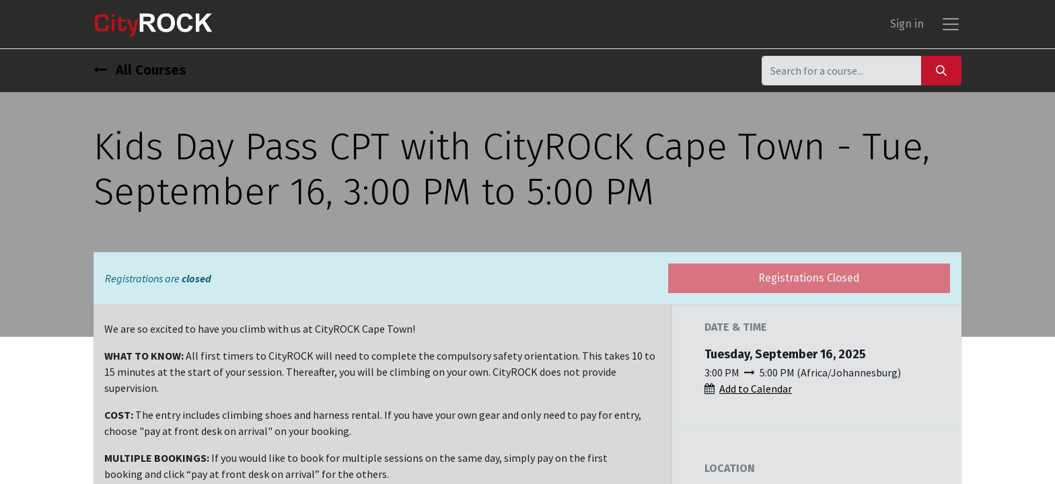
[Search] (941, 70)
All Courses (140, 70)
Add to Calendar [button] (755, 388)
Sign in (907, 23)
